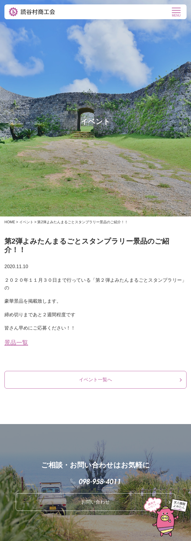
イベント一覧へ (95, 379)
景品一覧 (16, 342)
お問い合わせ (95, 501)
